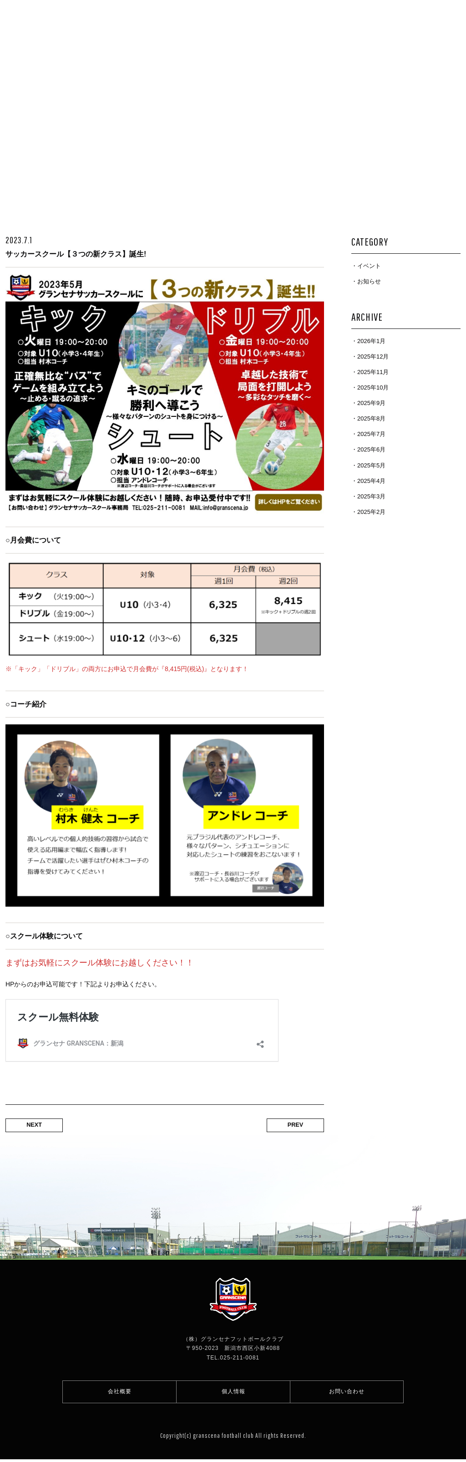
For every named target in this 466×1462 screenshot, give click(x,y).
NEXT (38, 1125)
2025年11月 (373, 372)
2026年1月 (371, 341)
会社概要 (119, 1393)
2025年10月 (373, 387)
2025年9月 (371, 403)
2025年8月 (371, 418)
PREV (292, 1125)
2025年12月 (373, 356)
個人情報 (233, 1393)
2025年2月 (371, 511)
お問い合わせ (347, 1393)
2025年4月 (371, 480)
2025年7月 (371, 434)
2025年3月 (371, 496)
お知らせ (369, 281)
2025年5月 (371, 465)
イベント (369, 265)
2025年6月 (371, 449)
